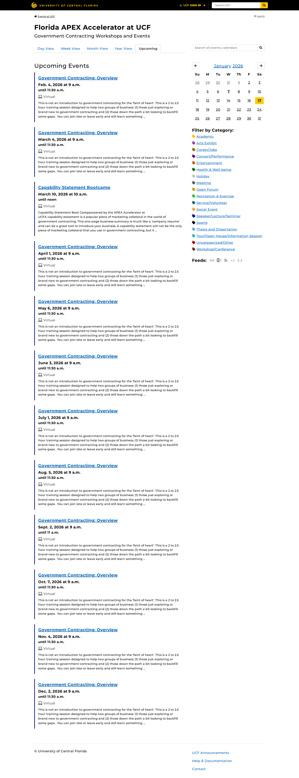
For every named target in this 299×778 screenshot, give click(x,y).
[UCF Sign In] (193, 5)
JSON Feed (240, 260)
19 (207, 110)
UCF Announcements (210, 753)
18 (197, 110)
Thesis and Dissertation (216, 229)
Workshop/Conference (215, 249)
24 (259, 110)
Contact (199, 769)
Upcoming (148, 49)
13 (218, 100)
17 (259, 100)
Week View (70, 49)
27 (218, 118)
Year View (123, 49)
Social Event (207, 209)
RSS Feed (225, 260)
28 (197, 83)
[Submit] (264, 5)
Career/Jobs (206, 150)
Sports (201, 223)
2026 (238, 65)
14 (228, 100)
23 (249, 110)
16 (249, 100)
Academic (205, 136)
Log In (259, 16)
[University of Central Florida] (64, 5)
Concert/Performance (215, 156)
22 (239, 110)
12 (207, 100)
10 (259, 91)
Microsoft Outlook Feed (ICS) (218, 260)
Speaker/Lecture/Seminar (218, 216)
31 (228, 83)
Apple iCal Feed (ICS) (211, 260)
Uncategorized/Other (214, 243)
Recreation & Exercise (215, 196)
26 (208, 118)
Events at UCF (44, 16)
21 (228, 110)
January (222, 65)
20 (218, 110)
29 (208, 83)
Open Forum (207, 190)
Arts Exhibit (206, 143)
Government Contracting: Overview (78, 77)
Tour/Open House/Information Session (229, 236)
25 (197, 118)
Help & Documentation (212, 761)
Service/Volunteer (211, 203)
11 (197, 100)
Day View (46, 49)
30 (218, 83)
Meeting (203, 183)
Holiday (203, 176)
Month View (97, 49)
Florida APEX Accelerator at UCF (92, 27)
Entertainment (209, 163)
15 (239, 100)
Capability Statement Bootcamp (74, 187)
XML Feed (233, 260)
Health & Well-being (213, 170)
